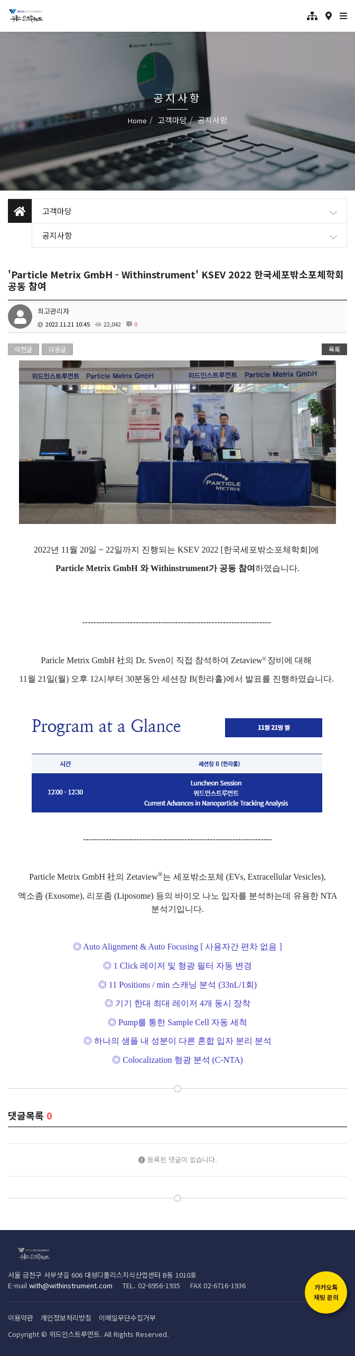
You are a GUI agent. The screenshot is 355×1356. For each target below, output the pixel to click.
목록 (334, 349)
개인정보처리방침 (66, 1318)
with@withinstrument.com (71, 1285)
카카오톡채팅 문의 (326, 1291)
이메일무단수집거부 (127, 1318)
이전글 (23, 349)
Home (137, 120)
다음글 (57, 349)
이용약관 (20, 1318)
